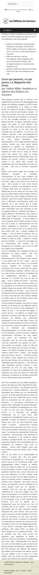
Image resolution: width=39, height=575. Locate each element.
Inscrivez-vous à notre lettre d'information (16, 9)
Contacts (23, 570)
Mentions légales (9, 570)
